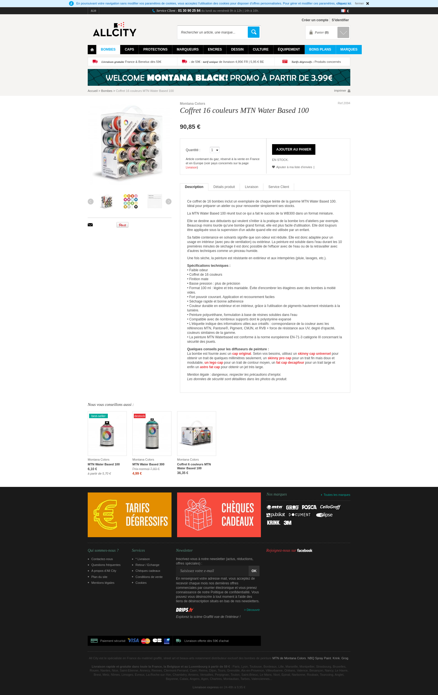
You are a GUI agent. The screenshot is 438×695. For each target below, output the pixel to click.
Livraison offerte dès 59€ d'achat (206, 640)
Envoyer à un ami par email (90, 225)
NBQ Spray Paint (319, 658)
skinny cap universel (314, 354)
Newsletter (184, 551)
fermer (359, 3)
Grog (344, 658)
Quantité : (193, 150)
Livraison (191, 167)
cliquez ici (343, 3)
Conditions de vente (149, 577)
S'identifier (340, 20)
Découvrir (253, 609)
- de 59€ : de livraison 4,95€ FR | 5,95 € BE (226, 61)
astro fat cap (210, 367)
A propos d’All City (103, 570)
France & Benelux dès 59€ (131, 61)
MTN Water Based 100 (104, 464)
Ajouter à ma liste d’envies (294, 167)
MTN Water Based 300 (148, 464)
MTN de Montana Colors (289, 658)
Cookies (141, 582)
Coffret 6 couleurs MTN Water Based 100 (194, 466)
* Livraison (142, 559)
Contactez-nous (102, 559)
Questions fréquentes (106, 565)
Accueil (92, 90)
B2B (93, 10)
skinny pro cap (279, 358)
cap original (241, 354)
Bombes (106, 90)
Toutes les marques (337, 494)
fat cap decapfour (290, 363)
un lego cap (213, 363)
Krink (336, 658)
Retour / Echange (147, 565)
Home (92, 49)
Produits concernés (316, 61)
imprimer (340, 90)
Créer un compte (315, 20)
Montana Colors (192, 104)
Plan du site (99, 577)
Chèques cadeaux (147, 570)
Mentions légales (103, 582)
